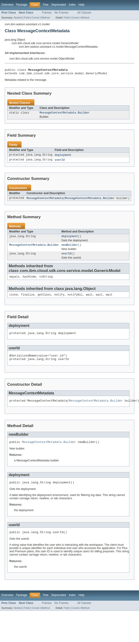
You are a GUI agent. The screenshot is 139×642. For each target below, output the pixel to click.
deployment (63, 157)
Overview (7, 4)
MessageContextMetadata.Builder (64, 114)
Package (21, 4)
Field (26, 17)
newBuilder (69, 248)
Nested (18, 17)
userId (60, 162)
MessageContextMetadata (44, 201)
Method (45, 17)
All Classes (84, 12)
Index (72, 4)
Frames (46, 12)
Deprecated (58, 4)
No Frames (62, 12)
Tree (45, 4)
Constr (35, 17)
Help (81, 4)
